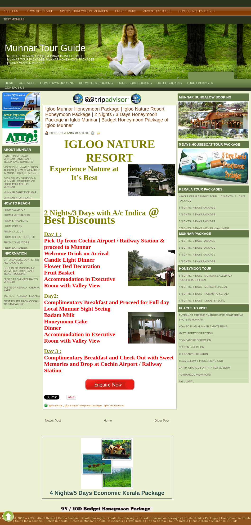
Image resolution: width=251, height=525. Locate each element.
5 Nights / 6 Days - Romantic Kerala (204, 293)
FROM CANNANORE (16, 247)
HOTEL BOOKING (169, 83)
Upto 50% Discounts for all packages (21, 261)
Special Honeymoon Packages (84, 11)
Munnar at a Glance (18, 197)
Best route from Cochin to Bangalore (22, 303)
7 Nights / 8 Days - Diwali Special (202, 300)
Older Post (162, 420)
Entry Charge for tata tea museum (204, 367)
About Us (11, 11)
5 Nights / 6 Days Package (197, 221)
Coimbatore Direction (195, 340)
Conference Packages (197, 11)
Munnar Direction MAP (20, 192)
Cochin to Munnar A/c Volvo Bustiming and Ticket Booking (19, 271)
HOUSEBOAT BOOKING (135, 83)
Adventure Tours (157, 11)
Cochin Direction (191, 347)
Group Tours (125, 11)
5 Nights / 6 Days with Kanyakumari (204, 228)
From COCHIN (13, 226)
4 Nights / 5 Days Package (197, 214)
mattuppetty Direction (196, 333)
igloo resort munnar (114, 405)
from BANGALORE (16, 220)
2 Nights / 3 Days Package (197, 240)
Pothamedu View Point (195, 374)
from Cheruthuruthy (20, 237)
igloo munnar (56, 405)
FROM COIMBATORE (16, 242)
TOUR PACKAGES (200, 83)
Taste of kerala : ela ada (22, 295)
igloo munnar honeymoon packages (83, 405)
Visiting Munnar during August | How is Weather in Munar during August (22, 170)
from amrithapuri (17, 215)
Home (9, 83)
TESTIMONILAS (14, 19)
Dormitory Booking (96, 83)
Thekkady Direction (193, 354)
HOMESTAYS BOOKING (57, 83)
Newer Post (53, 420)
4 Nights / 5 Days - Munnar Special (203, 286)
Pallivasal (186, 381)
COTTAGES (27, 83)
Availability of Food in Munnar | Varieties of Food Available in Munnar (20, 182)
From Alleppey (14, 209)
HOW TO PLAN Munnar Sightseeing (203, 326)
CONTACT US (14, 87)
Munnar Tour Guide (45, 48)
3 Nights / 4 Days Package (197, 207)
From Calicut (13, 231)
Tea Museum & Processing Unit (201, 360)
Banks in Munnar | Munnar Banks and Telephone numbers (18, 159)
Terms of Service (39, 11)
